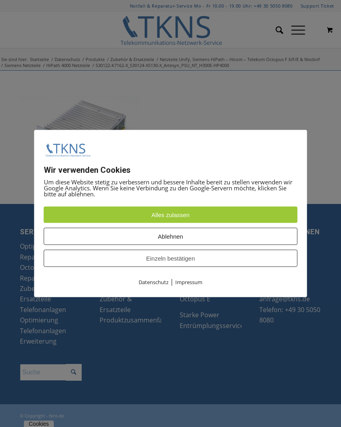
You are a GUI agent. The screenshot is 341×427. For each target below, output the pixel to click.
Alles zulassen (170, 215)
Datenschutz (154, 282)
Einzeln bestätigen (170, 258)
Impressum (188, 282)
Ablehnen (170, 236)
